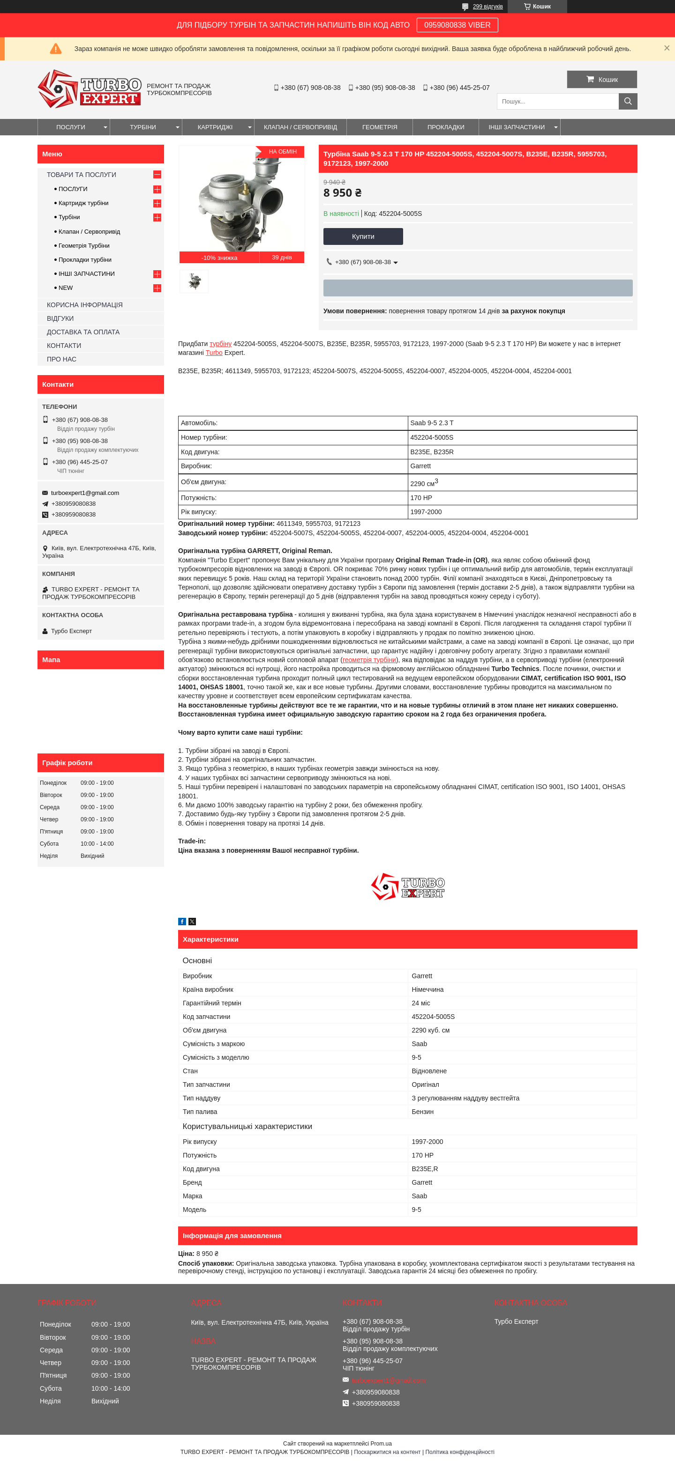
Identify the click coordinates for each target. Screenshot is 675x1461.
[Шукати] (628, 101)
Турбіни (69, 217)
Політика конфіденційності (460, 1452)
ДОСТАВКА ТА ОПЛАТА (83, 332)
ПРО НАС (61, 359)
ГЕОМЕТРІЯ (380, 127)
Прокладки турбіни (85, 259)
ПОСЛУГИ (70, 127)
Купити (363, 236)
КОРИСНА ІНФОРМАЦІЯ (85, 305)
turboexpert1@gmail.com (85, 492)
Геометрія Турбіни (84, 245)
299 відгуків (488, 6)
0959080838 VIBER (457, 25)
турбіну (221, 343)
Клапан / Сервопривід (89, 231)
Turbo (214, 352)
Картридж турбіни (84, 203)
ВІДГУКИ (60, 318)
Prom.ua (381, 1443)
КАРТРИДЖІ (215, 127)
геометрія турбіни (369, 660)
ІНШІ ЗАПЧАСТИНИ (516, 127)
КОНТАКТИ (64, 345)
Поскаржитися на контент (387, 1452)
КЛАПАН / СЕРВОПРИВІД (300, 127)
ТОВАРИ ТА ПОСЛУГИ (81, 174)
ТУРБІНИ (143, 127)
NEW (66, 287)
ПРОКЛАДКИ (446, 127)
